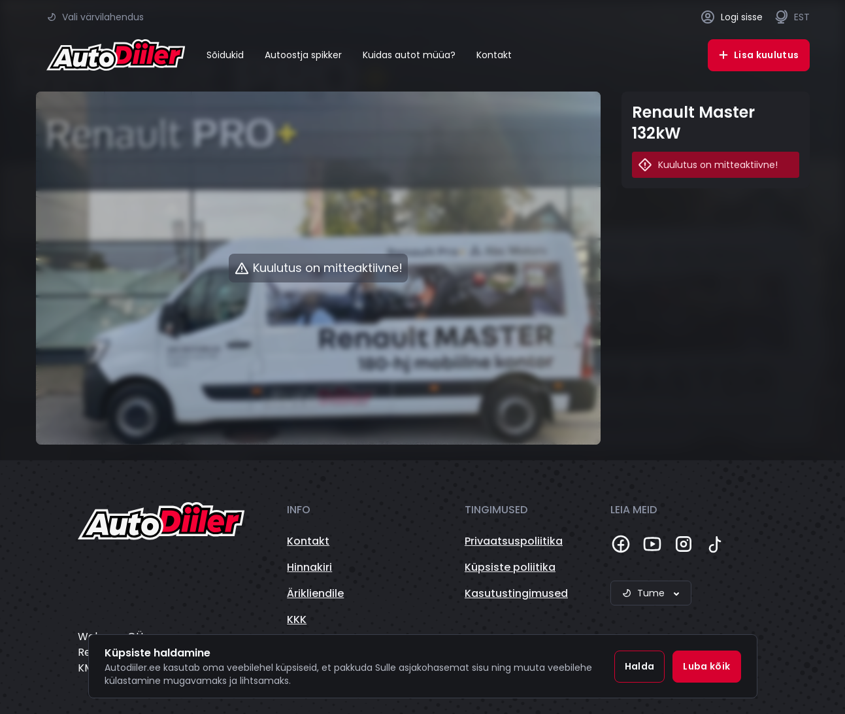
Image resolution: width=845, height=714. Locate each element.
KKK (297, 619)
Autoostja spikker (303, 54)
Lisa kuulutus (758, 54)
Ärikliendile (315, 593)
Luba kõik (706, 666)
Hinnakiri (309, 567)
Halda (640, 666)
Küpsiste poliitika (510, 567)
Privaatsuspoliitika (514, 541)
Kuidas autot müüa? (409, 54)
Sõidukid (225, 54)
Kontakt (494, 54)
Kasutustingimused (516, 593)
